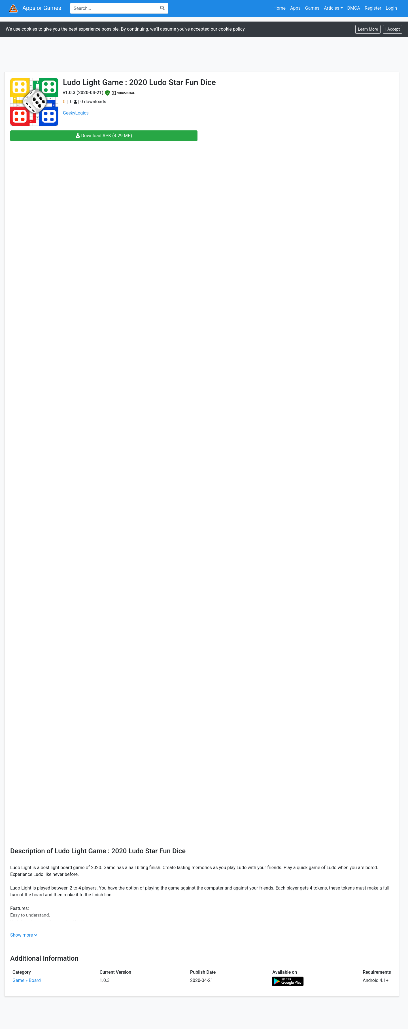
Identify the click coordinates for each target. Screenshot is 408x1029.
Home (279, 8)
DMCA (353, 8)
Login (391, 8)
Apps (295, 8)
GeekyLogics (76, 113)
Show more (21, 935)
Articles (331, 8)
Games (312, 8)
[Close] (392, 29)
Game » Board (26, 980)
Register (373, 8)
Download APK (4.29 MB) (104, 135)
